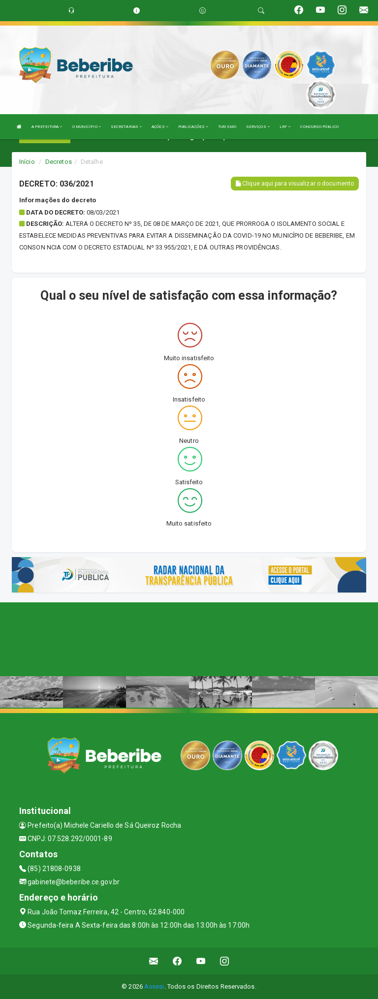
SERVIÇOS (258, 127)
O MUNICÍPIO (86, 127)
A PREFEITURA (47, 127)
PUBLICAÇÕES (193, 127)
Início (27, 161)
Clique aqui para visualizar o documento (295, 183)
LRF (285, 127)
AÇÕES (160, 127)
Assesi (154, 986)
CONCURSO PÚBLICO (319, 127)
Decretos (58, 161)
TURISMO (227, 127)
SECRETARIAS (126, 127)
